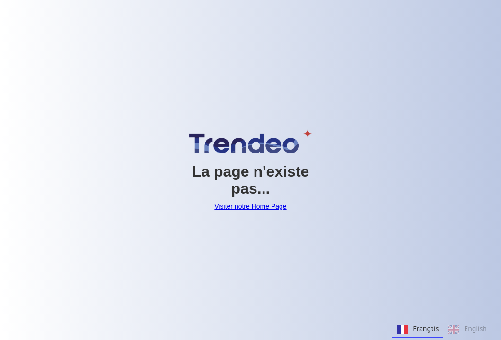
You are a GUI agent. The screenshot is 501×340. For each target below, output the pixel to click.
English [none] (467, 329)
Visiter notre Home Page (250, 206)
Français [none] (418, 329)
